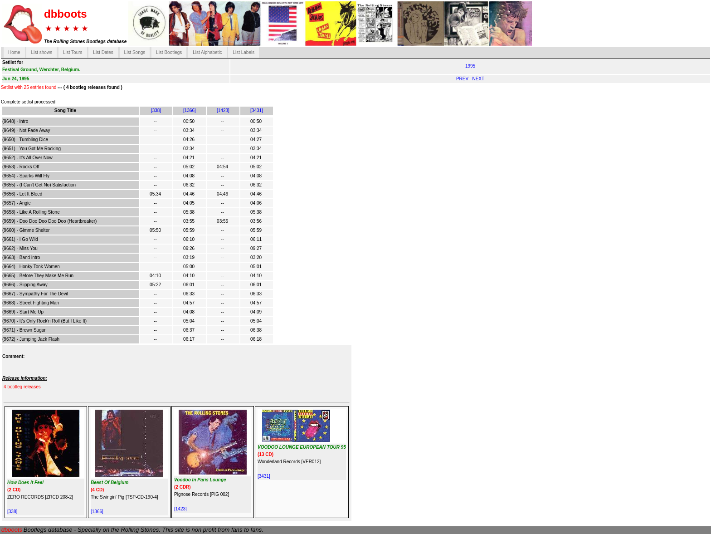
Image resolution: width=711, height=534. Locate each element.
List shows (41, 52)
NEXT (478, 78)
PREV (463, 78)
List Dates (103, 52)
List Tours (73, 52)
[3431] (256, 110)
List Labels (243, 52)
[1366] (189, 110)
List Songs (135, 52)
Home (14, 52)
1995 (470, 66)
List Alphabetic (207, 52)
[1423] (223, 110)
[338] (156, 110)
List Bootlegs (169, 52)
